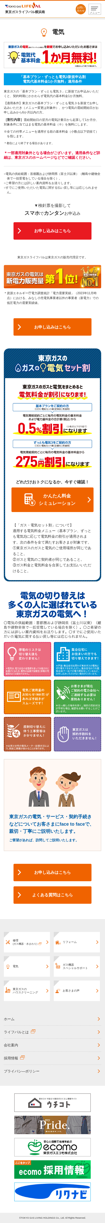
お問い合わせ (81, 9)
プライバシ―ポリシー (22, 1071)
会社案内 (11, 1045)
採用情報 (11, 1058)
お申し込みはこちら (52, 231)
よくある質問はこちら (52, 895)
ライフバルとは (16, 1032)
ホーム (9, 1019)
